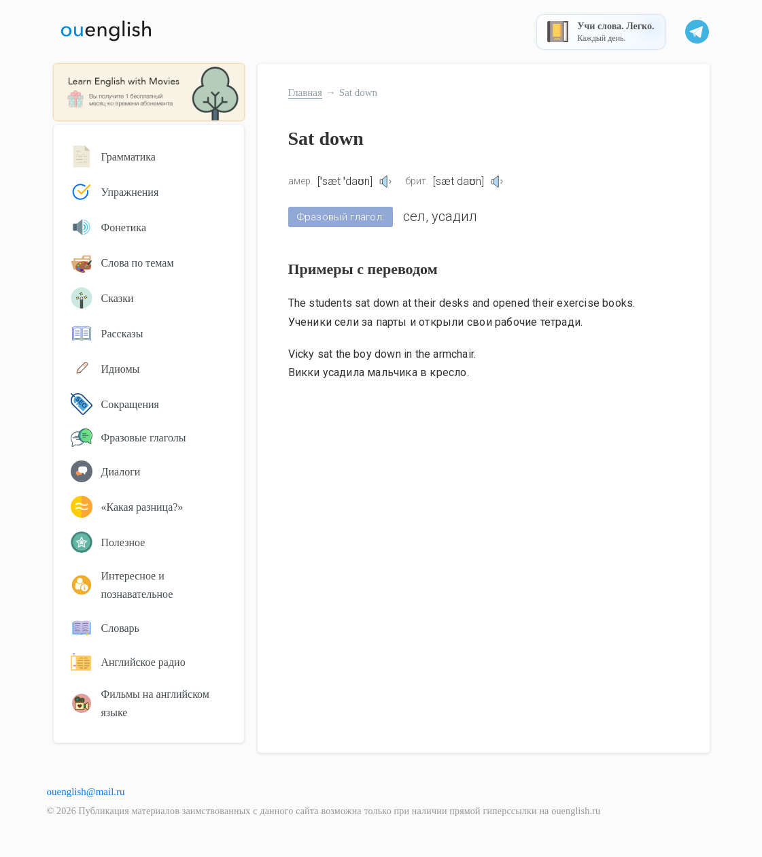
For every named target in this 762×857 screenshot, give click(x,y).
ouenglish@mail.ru (86, 791)
